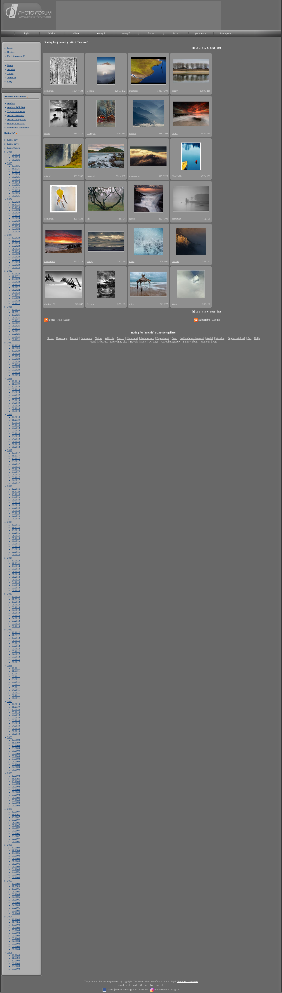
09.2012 (16, 640)
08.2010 (16, 714)
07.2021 (16, 323)
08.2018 (16, 427)
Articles (11, 69)
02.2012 (16, 659)
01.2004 (16, 949)
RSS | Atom (63, 319)
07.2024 (16, 215)
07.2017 (16, 466)
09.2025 (16, 174)
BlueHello (177, 176)
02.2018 (16, 444)
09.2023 (16, 245)
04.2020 (16, 367)
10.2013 (16, 601)
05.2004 (16, 938)
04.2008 (16, 797)
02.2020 (16, 372)
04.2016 (16, 510)
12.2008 (16, 775)
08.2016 (16, 499)
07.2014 (16, 574)
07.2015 (16, 538)
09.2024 (16, 209)
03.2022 (16, 297)
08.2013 (16, 607)
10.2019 (16, 386)
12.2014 (16, 560)
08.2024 (16, 212)
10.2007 (16, 817)
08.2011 (16, 679)
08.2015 (16, 535)
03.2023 (16, 262)
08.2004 (16, 930)
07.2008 (16, 789)
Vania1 (175, 304)
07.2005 (16, 897)
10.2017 (16, 458)
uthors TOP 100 (16, 107)
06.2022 (16, 289)
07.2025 (16, 179)
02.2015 (16, 551)
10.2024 (16, 207)
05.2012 (16, 651)
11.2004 (16, 922)
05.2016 (16, 507)
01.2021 (16, 339)
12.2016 (16, 488)
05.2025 (16, 184)
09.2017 (16, 461)
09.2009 (16, 748)
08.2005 (16, 894)
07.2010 (16, 717)
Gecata (90, 90)
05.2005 (16, 902)
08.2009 (16, 750)
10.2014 (16, 566)
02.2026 (16, 157)
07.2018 (16, 430)
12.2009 (16, 739)
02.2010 (16, 731)
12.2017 (16, 452)
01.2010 (16, 733)
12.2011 (16, 668)
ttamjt (90, 261)
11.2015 (16, 527)
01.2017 (16, 482)
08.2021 (16, 320)
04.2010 (16, 725)
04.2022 (16, 295)
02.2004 (16, 946)
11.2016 (16, 491)
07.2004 (16, 932)
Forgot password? (16, 56)
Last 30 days (13, 147)
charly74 (91, 133)
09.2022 (16, 281)
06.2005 (16, 899)
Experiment (162, 338)
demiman (49, 90)
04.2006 (16, 869)
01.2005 (16, 913)
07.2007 (16, 825)
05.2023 (16, 256)
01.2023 (16, 267)
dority (175, 90)
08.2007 (16, 822)
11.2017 (16, 455)
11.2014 (16, 563)
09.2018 (16, 425)
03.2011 (16, 692)
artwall (47, 176)
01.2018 (16, 446)
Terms (10, 73)
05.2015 (16, 543)
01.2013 (16, 626)
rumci (47, 133)
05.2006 (16, 866)
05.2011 (16, 687)
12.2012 (16, 632)
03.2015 (16, 549)
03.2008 (16, 800)
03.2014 (16, 584)
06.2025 (16, 182)
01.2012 (16, 662)
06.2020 (16, 361)
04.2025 (16, 187)
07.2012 (16, 645)
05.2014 (16, 579)
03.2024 (16, 226)
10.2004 (16, 924)
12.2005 (16, 883)
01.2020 (16, 375)
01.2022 (16, 303)
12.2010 (16, 704)
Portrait (74, 338)
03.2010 (16, 728)
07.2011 (16, 681)
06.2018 (16, 433)
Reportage (61, 338)
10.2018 (16, 422)
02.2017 (16, 480)
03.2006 (16, 871)
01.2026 (16, 159)
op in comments (16, 111)
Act (249, 338)
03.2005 (16, 907)
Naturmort (132, 338)
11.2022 (16, 276)
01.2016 (16, 518)
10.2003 (16, 960)
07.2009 (16, 753)
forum (151, 33)
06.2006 (16, 863)
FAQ (9, 81)
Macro (120, 338)
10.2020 (16, 350)
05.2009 (16, 758)
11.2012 (16, 635)
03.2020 (16, 369)
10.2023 (16, 243)
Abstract (103, 341)
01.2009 (16, 769)
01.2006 (16, 877)
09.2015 (16, 532)
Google (216, 319)
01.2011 (16, 698)
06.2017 (16, 469)
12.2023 (16, 237)
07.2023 (16, 251)
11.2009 (16, 742)
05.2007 (16, 830)
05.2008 (16, 794)
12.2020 (16, 345)
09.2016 (16, 496)
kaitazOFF (49, 261)
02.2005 (16, 910)
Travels (134, 341)
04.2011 (16, 689)
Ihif (88, 218)
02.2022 (16, 300)
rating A (101, 33)
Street (50, 338)
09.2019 (16, 389)
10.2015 (16, 530)
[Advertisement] (70, 15)
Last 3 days (13, 143)
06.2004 (16, 935)
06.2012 (16, 648)
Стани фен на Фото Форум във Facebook (127, 989)
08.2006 (16, 858)
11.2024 (16, 204)
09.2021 (16, 317)
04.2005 (16, 905)
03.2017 (16, 477)
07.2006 (16, 861)
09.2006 (16, 855)
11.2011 (16, 670)
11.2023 (16, 240)
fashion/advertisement (192, 338)
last (219, 47)
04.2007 (16, 833)
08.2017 (16, 463)
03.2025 (16, 190)
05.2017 (16, 471)
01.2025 (16, 195)
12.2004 (16, 919)
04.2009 (16, 761)
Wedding (220, 338)
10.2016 (16, 494)
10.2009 (16, 745)
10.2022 (16, 279)
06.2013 (16, 612)
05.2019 (16, 400)
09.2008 (16, 783)
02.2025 (16, 193)
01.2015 (16, 554)
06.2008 (16, 792)
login (26, 33)
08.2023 (16, 248)
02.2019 (16, 408)
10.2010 (16, 709)
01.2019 (16, 411)
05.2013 (16, 615)
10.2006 (16, 853)
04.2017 (16, 474)
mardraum (134, 176)
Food (174, 338)
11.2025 (16, 168)
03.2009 (16, 764)
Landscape (86, 338)
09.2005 (16, 891)
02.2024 (16, 228)
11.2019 (16, 383)
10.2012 (16, 637)
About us (11, 77)
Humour (205, 341)
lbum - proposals (16, 119)
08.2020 (16, 356)
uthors (11, 103)
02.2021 (16, 336)
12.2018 (16, 417)
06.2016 (16, 505)
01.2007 (16, 841)
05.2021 (16, 328)
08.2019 (16, 392)
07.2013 (16, 610)
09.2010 (16, 712)
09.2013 (16, 604)
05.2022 (16, 292)
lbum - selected (15, 115)
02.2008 (16, 802)
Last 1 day (12, 139)
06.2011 (16, 684)
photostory (200, 33)
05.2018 (16, 436)
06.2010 (16, 720)
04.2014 (16, 582)
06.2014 (16, 576)
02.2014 (16, 587)
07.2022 (16, 287)
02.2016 (16, 515)
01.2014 (16, 590)
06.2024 (16, 218)
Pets (214, 341)
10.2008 (16, 781)
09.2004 (16, 927)
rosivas (132, 133)
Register (11, 52)
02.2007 (16, 838)
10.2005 (16, 888)
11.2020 (16, 348)
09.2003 (16, 963)
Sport (143, 341)
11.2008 (16, 778)
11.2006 (16, 850)
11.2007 (16, 814)
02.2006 (16, 874)
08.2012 (16, 643)
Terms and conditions (187, 981)
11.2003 (16, 957)
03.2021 (16, 333)
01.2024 (16, 231)
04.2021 (16, 331)
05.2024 (16, 220)
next (212, 47)
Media (51, 33)
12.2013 (16, 596)
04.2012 (16, 654)
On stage (153, 341)
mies (131, 304)
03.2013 (16, 620)
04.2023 (16, 259)
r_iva (131, 261)
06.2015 (16, 540)
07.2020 (16, 358)
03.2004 (16, 943)
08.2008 (16, 786)
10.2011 (16, 673)
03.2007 (16, 836)
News (10, 65)
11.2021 (16, 312)
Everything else (118, 341)
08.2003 (16, 966)
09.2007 (16, 819)
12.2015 (16, 524)
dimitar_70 (49, 304)
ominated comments (18, 127)
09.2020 (16, 353)
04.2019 (16, 402)
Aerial (209, 338)
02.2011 (16, 695)
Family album (190, 341)
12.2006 (16, 847)
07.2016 (16, 502)
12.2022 (16, 273)
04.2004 (16, 941)
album (76, 33)
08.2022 (16, 284)
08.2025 (16, 176)
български (225, 33)
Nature (98, 338)
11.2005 (16, 886)
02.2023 (16, 264)
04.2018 (16, 438)
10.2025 (16, 171)
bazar (176, 33)
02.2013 (16, 623)
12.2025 (16, 165)
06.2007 (16, 827)
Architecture (147, 338)
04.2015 (16, 546)
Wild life (110, 338)
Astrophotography (170, 341)
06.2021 (16, 325)
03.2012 (16, 656)
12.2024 (16, 201)
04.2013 (16, 618)
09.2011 (16, 676)
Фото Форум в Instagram (166, 989)
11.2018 (16, 419)
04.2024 (16, 223)
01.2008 (16, 805)
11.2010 (16, 706)
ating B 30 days (16, 123)
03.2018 (16, 441)
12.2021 (16, 309)
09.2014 (16, 568)
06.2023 (16, 253)
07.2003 (16, 968)
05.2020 (16, 364)
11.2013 (16, 599)
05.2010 (16, 723)
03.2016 (16, 513)
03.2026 (16, 154)
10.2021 (16, 314)
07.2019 (16, 394)
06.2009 (16, 756)
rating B (126, 33)
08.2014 (16, 571)
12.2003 (16, 955)
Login (10, 47)
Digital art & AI (236, 338)
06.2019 (16, 397)
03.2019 (16, 405)
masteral (133, 90)
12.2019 (16, 381)
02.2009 (16, 767)
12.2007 (16, 811)
